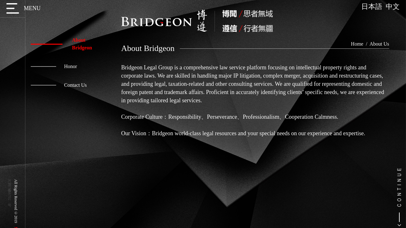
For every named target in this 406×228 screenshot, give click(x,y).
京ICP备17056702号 (9, 189)
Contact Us (59, 85)
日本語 (373, 6)
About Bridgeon (61, 43)
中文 (393, 6)
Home (357, 44)
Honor (54, 66)
